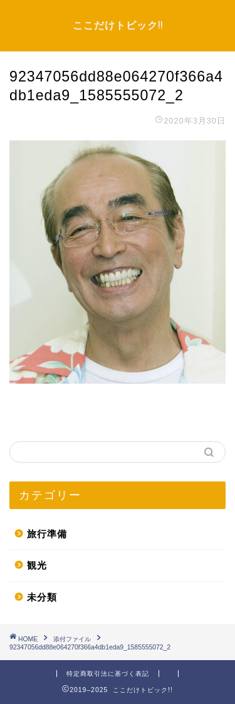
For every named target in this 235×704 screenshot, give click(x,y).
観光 (37, 565)
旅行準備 (47, 533)
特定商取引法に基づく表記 (107, 673)
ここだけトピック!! (118, 25)
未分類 (42, 597)
